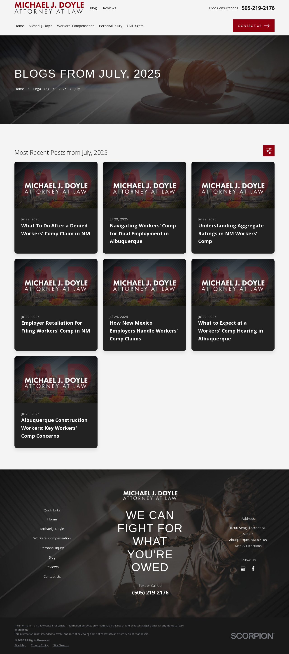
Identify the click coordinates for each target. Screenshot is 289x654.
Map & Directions (248, 545)
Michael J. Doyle (52, 528)
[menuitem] (20, 645)
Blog (93, 8)
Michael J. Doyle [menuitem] (41, 25)
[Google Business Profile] (243, 568)
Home (52, 519)
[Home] (150, 495)
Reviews (109, 8)
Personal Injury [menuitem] (110, 25)
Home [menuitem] (19, 25)
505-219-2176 (258, 8)
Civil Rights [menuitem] (135, 25)
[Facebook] (253, 568)
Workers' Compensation (52, 538)
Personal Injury (52, 547)
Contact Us (253, 26)
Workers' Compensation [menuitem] (75, 25)
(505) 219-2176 (150, 592)
